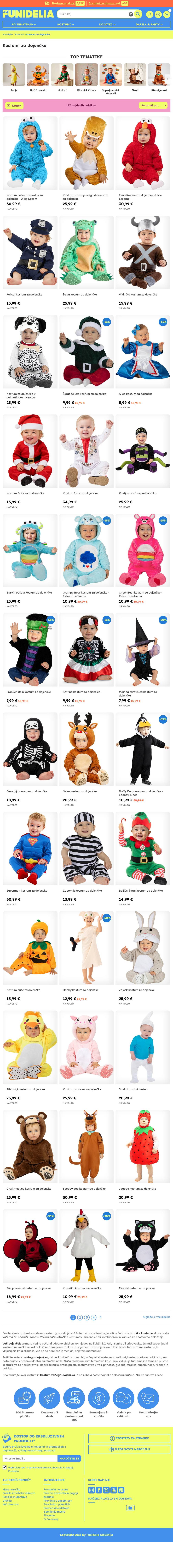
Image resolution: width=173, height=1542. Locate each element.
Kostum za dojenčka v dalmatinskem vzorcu (21, 395)
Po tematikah (22, 24)
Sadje (13, 90)
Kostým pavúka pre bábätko (138, 493)
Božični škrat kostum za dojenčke (141, 890)
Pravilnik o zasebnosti (58, 1500)
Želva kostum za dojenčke (80, 294)
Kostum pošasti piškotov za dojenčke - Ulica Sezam (25, 196)
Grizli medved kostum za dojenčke (29, 1188)
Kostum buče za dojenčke (23, 990)
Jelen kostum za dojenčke (80, 791)
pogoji (69, 1467)
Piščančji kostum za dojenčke (26, 1089)
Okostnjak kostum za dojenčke (27, 791)
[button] (167, 79)
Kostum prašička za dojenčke (82, 1089)
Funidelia (8, 34)
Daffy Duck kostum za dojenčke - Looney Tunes (141, 793)
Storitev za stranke (129, 1438)
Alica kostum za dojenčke (135, 394)
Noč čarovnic (38, 90)
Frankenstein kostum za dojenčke (29, 692)
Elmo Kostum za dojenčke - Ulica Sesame (140, 196)
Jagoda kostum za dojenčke (137, 1188)
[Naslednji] (100, 1317)
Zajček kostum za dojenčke (137, 990)
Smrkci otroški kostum (133, 1089)
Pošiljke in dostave (15, 1497)
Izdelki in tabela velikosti (19, 1493)
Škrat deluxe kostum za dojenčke (84, 394)
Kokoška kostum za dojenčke (82, 1288)
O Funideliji (51, 1519)
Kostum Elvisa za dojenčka (80, 493)
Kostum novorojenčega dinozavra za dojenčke (85, 196)
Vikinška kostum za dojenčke (138, 294)
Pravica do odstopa (56, 1508)
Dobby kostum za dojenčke (81, 990)
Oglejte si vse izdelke (156, 1317)
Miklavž (62, 90)
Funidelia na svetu (56, 1489)
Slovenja (49, 1515)
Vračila (7, 1500)
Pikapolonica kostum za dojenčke (29, 1288)
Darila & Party (148, 24)
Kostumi (64, 24)
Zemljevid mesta (54, 1511)
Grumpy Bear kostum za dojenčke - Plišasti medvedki (86, 594)
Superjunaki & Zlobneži (110, 92)
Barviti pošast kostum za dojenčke (29, 592)
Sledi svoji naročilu (129, 1449)
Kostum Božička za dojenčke (25, 493)
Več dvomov (11, 1504)
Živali (135, 90)
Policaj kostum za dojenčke (24, 294)
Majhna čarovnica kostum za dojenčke (138, 693)
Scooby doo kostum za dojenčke (84, 1188)
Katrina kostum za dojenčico (81, 692)
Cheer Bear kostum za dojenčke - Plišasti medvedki (140, 594)
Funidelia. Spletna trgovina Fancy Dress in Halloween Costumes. (28, 14)
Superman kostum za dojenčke (27, 890)
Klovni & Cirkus (86, 90)
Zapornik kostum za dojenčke (82, 890)
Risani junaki (159, 90)
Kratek (16, 105)
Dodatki (106, 24)
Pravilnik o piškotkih (57, 1504)
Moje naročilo (11, 1489)
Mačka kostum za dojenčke (137, 1288)
